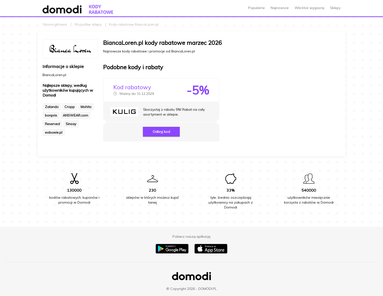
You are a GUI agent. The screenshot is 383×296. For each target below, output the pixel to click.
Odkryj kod (161, 131)
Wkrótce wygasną (309, 8)
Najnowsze (280, 8)
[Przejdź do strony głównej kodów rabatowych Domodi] (101, 9)
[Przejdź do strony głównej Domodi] (62, 9)
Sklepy (335, 8)
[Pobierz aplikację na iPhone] (210, 252)
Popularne (256, 8)
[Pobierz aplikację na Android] (172, 252)
